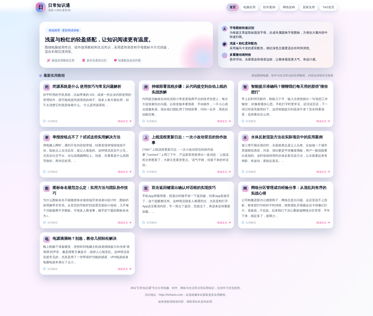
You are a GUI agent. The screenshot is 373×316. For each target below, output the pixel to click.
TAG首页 (328, 7)
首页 (233, 7)
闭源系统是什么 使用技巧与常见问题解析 (87, 86)
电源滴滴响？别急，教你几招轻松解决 (85, 238)
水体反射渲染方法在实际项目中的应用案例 (287, 137)
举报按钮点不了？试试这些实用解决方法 (86, 137)
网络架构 (289, 7)
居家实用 (309, 7)
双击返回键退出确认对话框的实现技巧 (184, 187)
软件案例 (269, 7)
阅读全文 (124, 121)
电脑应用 (249, 7)
